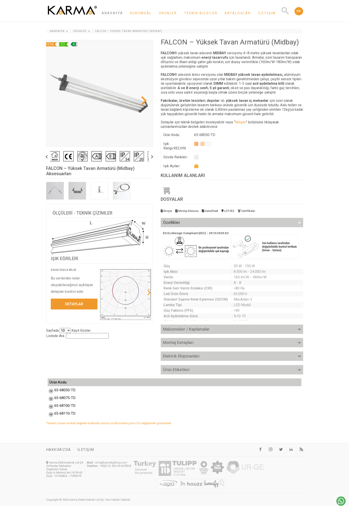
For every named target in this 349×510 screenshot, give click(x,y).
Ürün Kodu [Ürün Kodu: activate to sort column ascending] (58, 384)
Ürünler (168, 13)
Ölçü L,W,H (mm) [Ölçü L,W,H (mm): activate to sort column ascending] (235, 384)
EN (299, 11)
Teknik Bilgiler (201, 13)
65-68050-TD (60, 394)
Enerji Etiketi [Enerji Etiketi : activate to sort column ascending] (194, 384)
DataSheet (210, 211)
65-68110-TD (60, 418)
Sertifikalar (246, 211)
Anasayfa (112, 13)
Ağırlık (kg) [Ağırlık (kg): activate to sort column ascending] (284, 384)
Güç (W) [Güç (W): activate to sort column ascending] (96, 384)
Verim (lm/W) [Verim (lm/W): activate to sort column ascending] (122, 384)
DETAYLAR (74, 304)
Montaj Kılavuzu (187, 211)
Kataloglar (238, 13)
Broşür (166, 211)
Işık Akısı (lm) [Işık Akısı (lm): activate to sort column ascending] (158, 384)
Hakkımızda (58, 454)
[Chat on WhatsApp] (341, 504)
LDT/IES (227, 211)
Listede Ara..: (77, 336)
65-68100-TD (60, 410)
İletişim (267, 13)
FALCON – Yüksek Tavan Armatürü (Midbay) (128, 31)
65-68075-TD (60, 402)
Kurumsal (141, 13)
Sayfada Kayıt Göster (68, 330)
